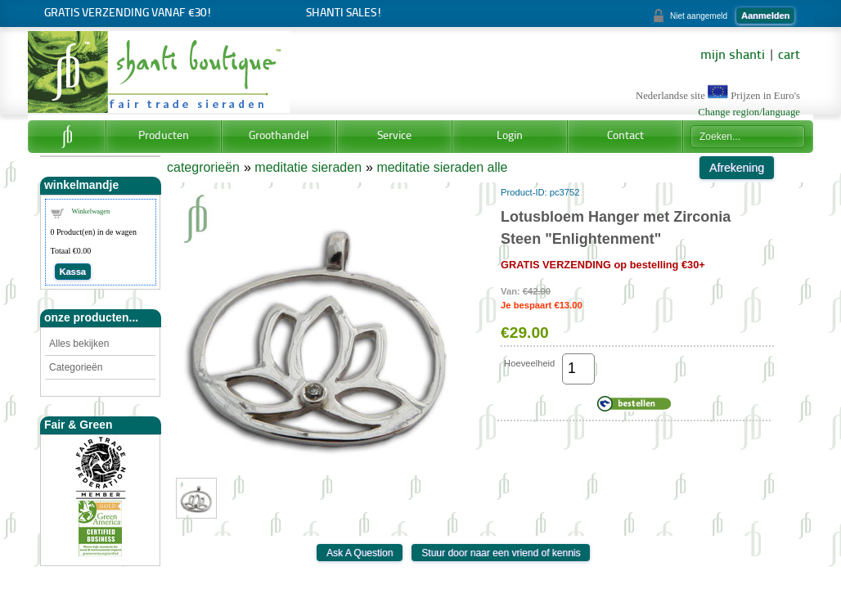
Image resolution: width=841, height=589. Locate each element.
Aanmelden (765, 15)
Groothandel (279, 136)
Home (67, 136)
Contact (625, 136)
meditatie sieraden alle (441, 167)
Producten (163, 136)
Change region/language (749, 112)
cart (789, 55)
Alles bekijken (79, 343)
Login (510, 136)
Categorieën (75, 367)
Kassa (73, 272)
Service (394, 136)
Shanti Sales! (344, 13)
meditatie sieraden (308, 167)
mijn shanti (732, 55)
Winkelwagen (91, 211)
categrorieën (203, 167)
